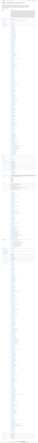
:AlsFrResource (12, 435)
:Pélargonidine (13, 381)
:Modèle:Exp (13, 163)
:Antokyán (12, 220)
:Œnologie (12, 263)
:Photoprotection (13, 102)
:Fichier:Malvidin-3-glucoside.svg (14, 148)
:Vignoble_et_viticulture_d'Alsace (14, 413)
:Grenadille (12, 325)
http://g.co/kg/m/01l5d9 (13, 231)
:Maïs (12, 430)
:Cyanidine (12, 65)
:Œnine (12, 262)
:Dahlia (12, 306)
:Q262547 (12, 191)
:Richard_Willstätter (13, 119)
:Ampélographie (13, 279)
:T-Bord (12, 401)
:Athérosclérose (13, 45)
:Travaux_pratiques (13, 128)
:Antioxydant (13, 26)
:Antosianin (13, 214)
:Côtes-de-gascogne (13, 305)
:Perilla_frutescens (13, 359)
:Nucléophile (13, 93)
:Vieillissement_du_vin (13, 410)
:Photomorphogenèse (13, 360)
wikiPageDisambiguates (5, 252)
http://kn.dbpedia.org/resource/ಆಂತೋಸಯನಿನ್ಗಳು (15, 211)
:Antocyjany (12, 216)
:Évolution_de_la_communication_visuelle (15, 424)
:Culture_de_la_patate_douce (14, 302)
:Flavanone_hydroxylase (14, 150)
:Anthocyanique (13, 269)
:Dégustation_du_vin (13, 311)
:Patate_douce (13, 357)
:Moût (12, 345)
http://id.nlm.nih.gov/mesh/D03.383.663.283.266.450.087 (16, 234)
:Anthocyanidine (13, 42)
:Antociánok (13, 205)
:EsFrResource (12, 436)
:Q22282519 (12, 18)
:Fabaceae (12, 314)
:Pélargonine (13, 382)
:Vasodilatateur (13, 130)
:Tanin (12, 402)
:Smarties (12, 249)
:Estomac (12, 70)
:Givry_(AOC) (13, 320)
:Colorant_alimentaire (13, 297)
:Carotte (12, 288)
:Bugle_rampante (13, 286)
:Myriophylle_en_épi (13, 347)
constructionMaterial (5, 249)
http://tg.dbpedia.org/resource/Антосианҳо (15, 223)
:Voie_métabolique (13, 134)
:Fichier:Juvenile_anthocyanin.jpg (14, 147)
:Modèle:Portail (13, 166)
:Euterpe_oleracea (13, 313)
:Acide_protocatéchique (14, 36)
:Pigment (12, 105)
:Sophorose (12, 398)
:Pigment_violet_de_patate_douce (15, 364)
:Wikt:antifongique (13, 153)
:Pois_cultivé (13, 371)
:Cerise (12, 56)
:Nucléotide (12, 94)
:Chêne (12, 62)
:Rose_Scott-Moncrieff (13, 390)
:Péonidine (12, 113)
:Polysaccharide (13, 107)
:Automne (12, 282)
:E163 (12, 252)
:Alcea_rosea (13, 276)
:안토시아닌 (13, 212)
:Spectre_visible (13, 122)
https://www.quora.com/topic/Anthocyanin (14, 186)
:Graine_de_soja (13, 322)
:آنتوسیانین (12, 202)
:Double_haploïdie (13, 310)
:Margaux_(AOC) (13, 428)
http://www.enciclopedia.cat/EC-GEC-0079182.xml (15, 183)
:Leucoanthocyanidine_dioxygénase (15, 151)
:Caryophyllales (13, 51)
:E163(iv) (12, 266)
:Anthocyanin (13, 197)
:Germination (13, 77)
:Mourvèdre (12, 344)
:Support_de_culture (13, 124)
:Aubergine (12, 46)
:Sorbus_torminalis (13, 399)
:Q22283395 (12, 19)
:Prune (12, 111)
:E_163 (12, 271)
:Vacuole (12, 407)
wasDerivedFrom (4, 239)
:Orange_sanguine (13, 96)
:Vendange (12, 408)
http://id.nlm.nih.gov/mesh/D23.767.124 (14, 236)
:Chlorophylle (13, 59)
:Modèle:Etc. (13, 168)
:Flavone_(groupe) (13, 316)
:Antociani (12, 208)
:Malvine (12, 427)
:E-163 (12, 260)
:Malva (12, 139)
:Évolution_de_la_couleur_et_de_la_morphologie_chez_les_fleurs (17, 425)
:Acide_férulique (13, 31)
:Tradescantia (13, 405)
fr (3, 155)
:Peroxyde (12, 99)
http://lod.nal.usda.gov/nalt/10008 (14, 188)
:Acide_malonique (13, 34)
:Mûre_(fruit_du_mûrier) (14, 91)
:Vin (12, 131)
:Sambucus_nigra (13, 396)
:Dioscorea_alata (13, 308)
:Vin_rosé (12, 416)
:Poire (12, 370)
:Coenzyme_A (13, 63)
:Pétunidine (12, 114)
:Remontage (13, 388)
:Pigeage (12, 362)
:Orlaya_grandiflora (13, 354)
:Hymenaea (12, 331)
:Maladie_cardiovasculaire (14, 137)
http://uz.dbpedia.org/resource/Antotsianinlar (15, 226)
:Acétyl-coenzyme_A (13, 40)
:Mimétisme (12, 141)
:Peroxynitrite (13, 100)
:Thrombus (12, 127)
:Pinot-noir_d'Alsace (13, 365)
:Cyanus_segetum (13, 66)
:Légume (12, 342)
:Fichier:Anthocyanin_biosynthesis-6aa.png (15, 145)
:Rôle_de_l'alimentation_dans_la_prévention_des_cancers (17, 394)
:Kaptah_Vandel (13, 334)
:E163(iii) (12, 255)
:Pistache (12, 368)
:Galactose (12, 76)
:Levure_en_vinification (14, 337)
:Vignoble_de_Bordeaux (14, 411)
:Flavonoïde (12, 317)
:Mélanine (12, 88)
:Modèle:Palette (13, 165)
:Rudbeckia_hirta (13, 393)
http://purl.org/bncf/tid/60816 (13, 228)
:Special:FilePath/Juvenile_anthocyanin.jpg (16, 244)
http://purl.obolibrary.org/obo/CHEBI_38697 (15, 232)
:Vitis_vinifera (13, 133)
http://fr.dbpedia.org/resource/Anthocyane (15, 2)
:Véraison (12, 422)
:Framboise (12, 74)
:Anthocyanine (13, 258)
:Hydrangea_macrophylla (14, 330)
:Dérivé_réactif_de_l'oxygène (14, 68)
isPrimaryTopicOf (4, 248)
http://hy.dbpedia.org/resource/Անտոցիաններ (15, 206)
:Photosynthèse (13, 103)
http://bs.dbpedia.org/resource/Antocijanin (14, 195)
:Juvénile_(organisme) (13, 83)
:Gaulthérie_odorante (13, 319)
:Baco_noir (12, 283)
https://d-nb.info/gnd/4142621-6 (14, 229)
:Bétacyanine (13, 48)
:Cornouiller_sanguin (13, 300)
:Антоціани (12, 225)
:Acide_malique (13, 33)
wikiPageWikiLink (4, 26)
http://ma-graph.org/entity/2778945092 (14, 237)
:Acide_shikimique (13, 37)
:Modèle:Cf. (12, 169)
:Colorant (12, 296)
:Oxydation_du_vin (13, 356)
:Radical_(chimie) (13, 116)
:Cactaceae (12, 49)
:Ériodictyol (12, 136)
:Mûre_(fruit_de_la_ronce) (14, 90)
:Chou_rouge (13, 60)
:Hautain (12, 327)
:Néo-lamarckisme (13, 351)
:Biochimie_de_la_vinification (14, 54)
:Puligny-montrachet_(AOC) (14, 379)
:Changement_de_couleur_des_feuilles (15, 291)
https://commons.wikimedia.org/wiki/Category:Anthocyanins (16, 184)
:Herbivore (12, 79)
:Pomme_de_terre (13, 373)
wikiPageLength (4, 23)
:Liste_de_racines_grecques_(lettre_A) (15, 340)
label (3, 177)
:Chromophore (13, 294)
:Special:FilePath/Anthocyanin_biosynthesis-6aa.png (17, 241)
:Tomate (12, 404)
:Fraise (12, 73)
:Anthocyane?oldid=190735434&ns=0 (15, 239)
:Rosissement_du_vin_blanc (14, 391)
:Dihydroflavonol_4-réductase (14, 144)
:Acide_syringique (13, 273)
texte (3, 158)
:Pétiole (12, 384)
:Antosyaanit (13, 203)
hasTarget (4, 433)
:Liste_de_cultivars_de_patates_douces (15, 339)
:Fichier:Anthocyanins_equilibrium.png (15, 142)
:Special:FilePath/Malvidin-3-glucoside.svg (16, 245)
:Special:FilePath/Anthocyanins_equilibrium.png (16, 242)
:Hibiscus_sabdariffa (13, 328)
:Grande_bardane (13, 323)
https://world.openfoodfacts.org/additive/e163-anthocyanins (16, 189)
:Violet (12, 418)
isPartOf (3, 18)
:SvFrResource (12, 433)
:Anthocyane (13, 53)
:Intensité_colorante (13, 333)
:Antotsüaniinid (13, 200)
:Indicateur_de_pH (13, 82)
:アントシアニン (13, 209)
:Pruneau (12, 377)
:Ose (12, 97)
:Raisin (12, 117)
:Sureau (12, 125)
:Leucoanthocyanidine (13, 336)
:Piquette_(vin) (13, 367)
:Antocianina (13, 199)
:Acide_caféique (13, 29)
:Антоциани (13, 194)
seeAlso (3, 183)
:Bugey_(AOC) (13, 285)
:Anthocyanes (13, 257)
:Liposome (12, 85)
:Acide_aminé (13, 28)
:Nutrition (12, 350)
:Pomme (12, 108)
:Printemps (12, 110)
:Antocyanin (13, 222)
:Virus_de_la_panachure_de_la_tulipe (15, 419)
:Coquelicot (12, 299)
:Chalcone (12, 57)
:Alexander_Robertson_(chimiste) (14, 277)
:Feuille (12, 71)
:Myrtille (12, 87)
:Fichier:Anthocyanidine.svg (14, 154)
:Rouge (12, 120)
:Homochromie (13, 80)
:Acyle (12, 39)
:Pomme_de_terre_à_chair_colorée (15, 374)
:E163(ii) (12, 254)
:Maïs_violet (12, 431)
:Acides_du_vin (13, 274)
